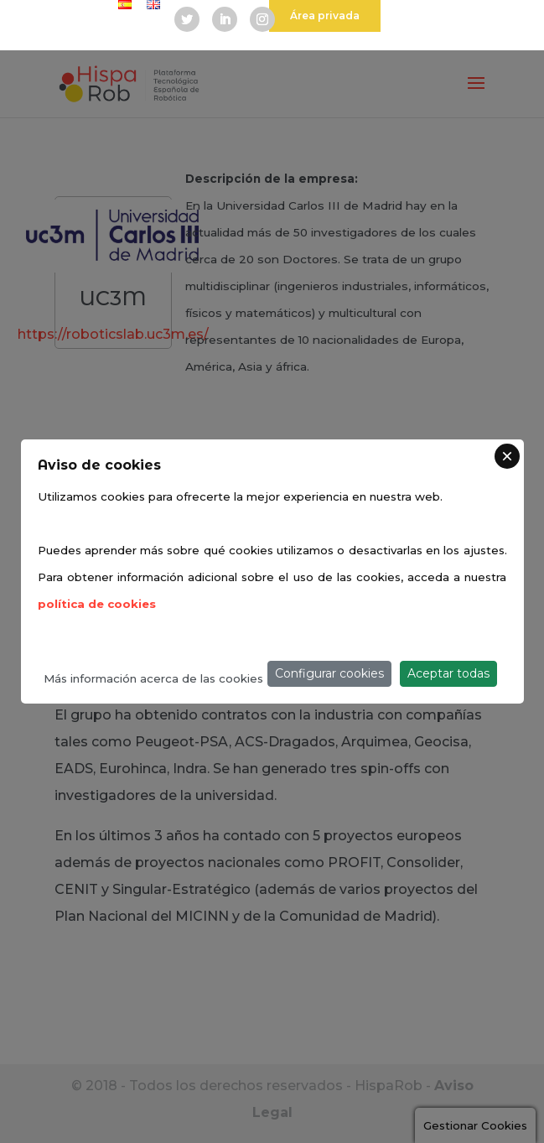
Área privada (325, 15)
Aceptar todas (448, 673)
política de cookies (97, 603)
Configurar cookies (329, 673)
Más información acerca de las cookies (153, 678)
